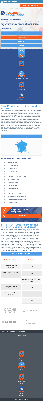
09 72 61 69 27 (14, 216)
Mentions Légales (21, 335)
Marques (21, 45)
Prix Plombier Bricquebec (21, 33)
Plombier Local (21, 41)
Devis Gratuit (21, 51)
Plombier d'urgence (21, 37)
